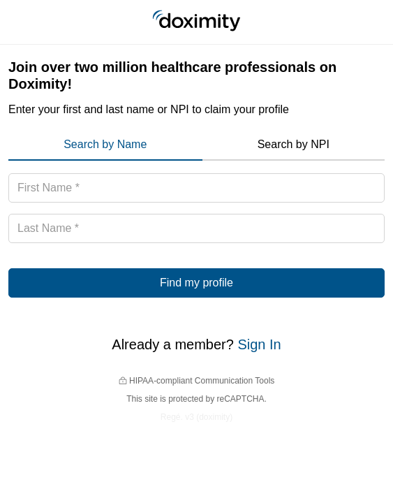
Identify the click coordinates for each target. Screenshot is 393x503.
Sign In (259, 344)
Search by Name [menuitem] (105, 144)
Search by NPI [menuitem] (293, 144)
